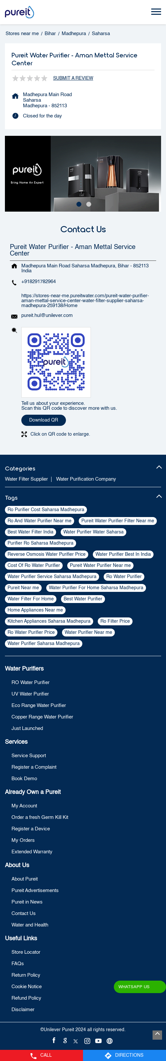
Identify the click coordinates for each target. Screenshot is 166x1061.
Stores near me (22, 33)
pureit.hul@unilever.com (47, 315)
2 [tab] (88, 203)
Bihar (50, 33)
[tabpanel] (83, 174)
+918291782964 (38, 281)
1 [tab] (78, 203)
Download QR (43, 420)
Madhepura (74, 33)
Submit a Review (73, 78)
